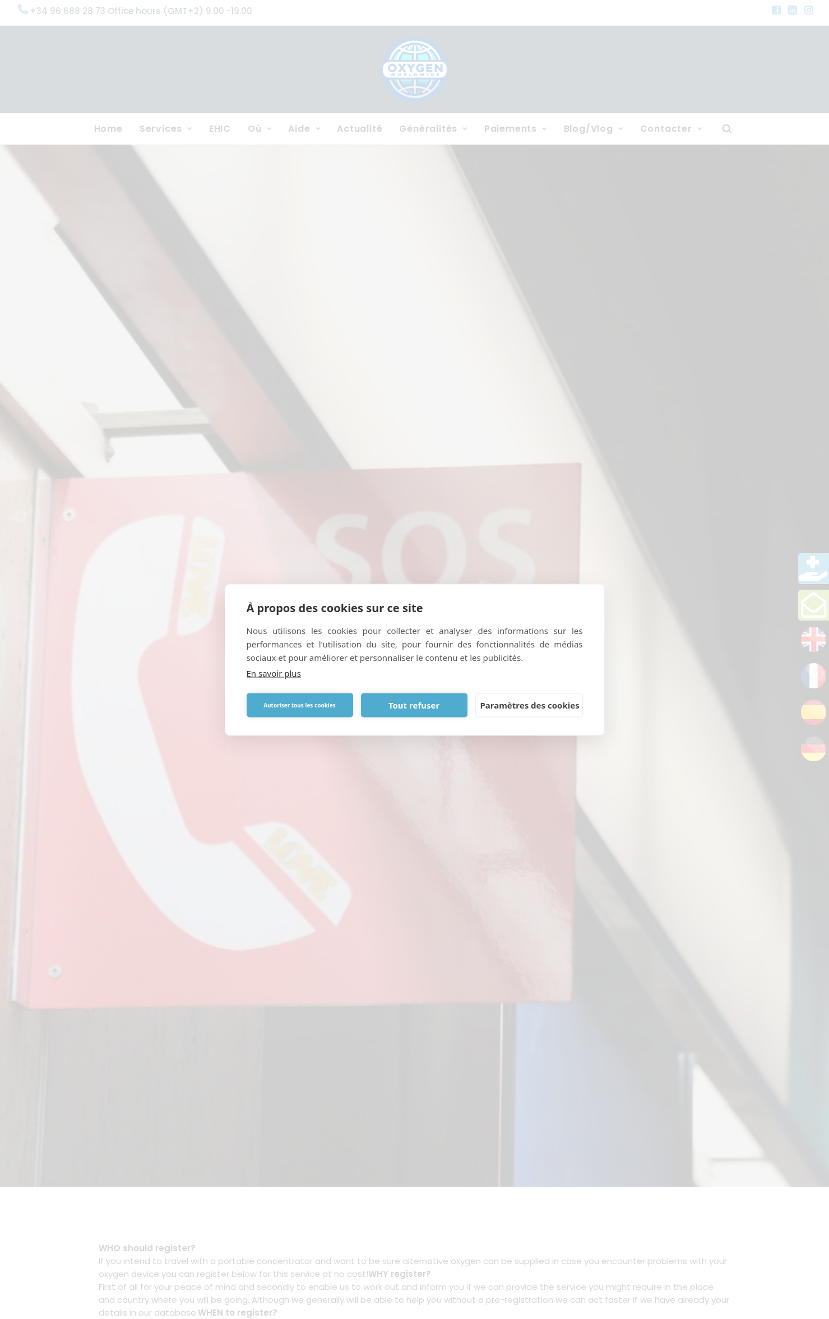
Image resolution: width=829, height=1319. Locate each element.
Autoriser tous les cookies (299, 705)
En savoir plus (274, 672)
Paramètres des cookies (530, 705)
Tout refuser (413, 705)
